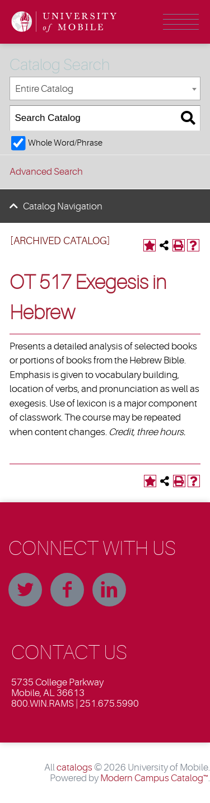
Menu (181, 22)
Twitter (25, 589)
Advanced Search (46, 171)
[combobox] (105, 89)
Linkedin (109, 589)
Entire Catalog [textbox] (44, 88)
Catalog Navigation (62, 206)
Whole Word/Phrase (65, 143)
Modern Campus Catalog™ (154, 778)
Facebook (67, 589)
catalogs (74, 767)
